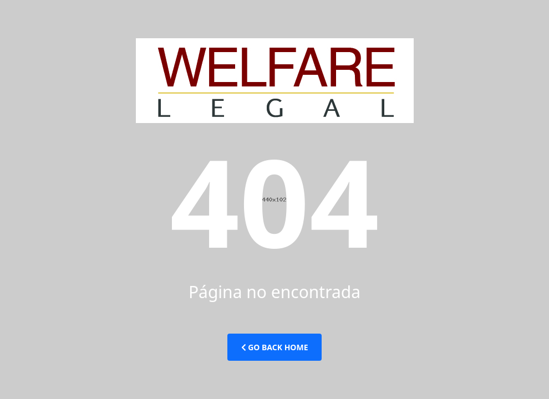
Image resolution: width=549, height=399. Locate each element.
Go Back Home (274, 347)
